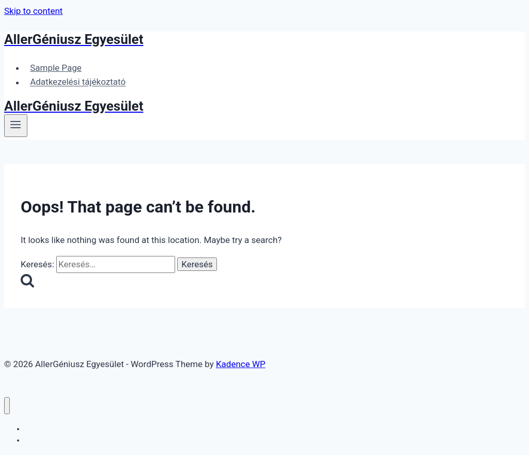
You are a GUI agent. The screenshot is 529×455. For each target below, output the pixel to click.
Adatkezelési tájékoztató (78, 82)
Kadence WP (241, 364)
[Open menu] (15, 125)
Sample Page (56, 68)
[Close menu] (7, 405)
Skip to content (33, 11)
